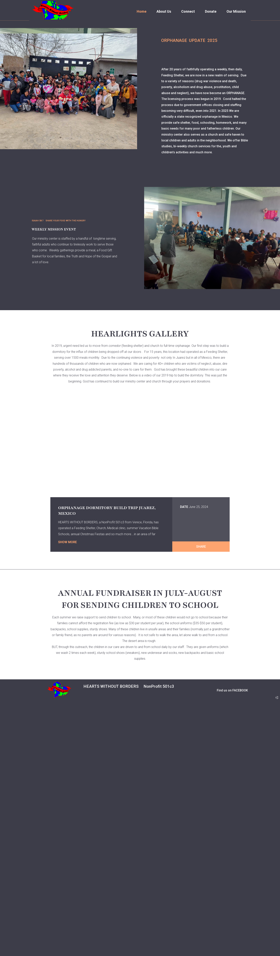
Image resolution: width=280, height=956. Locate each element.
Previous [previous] (14, 89)
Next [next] (265, 89)
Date (184, 645)
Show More (67, 680)
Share (201, 685)
